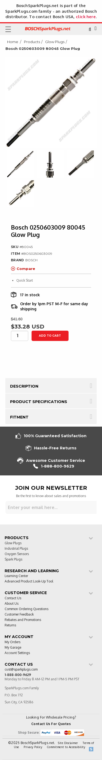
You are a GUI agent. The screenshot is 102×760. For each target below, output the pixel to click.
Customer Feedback (19, 614)
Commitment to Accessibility (66, 747)
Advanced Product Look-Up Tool (29, 581)
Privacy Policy (33, 747)
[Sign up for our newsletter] (51, 507)
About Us (11, 604)
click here (86, 16)
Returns (10, 625)
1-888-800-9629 (53, 466)
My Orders (12, 642)
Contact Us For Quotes (51, 724)
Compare (23, 268)
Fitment (19, 417)
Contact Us (13, 598)
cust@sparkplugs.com (21, 669)
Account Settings (17, 653)
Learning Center (16, 576)
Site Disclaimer (68, 743)
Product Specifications (38, 401)
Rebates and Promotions (23, 620)
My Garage (13, 647)
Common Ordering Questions (26, 609)
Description (24, 386)
